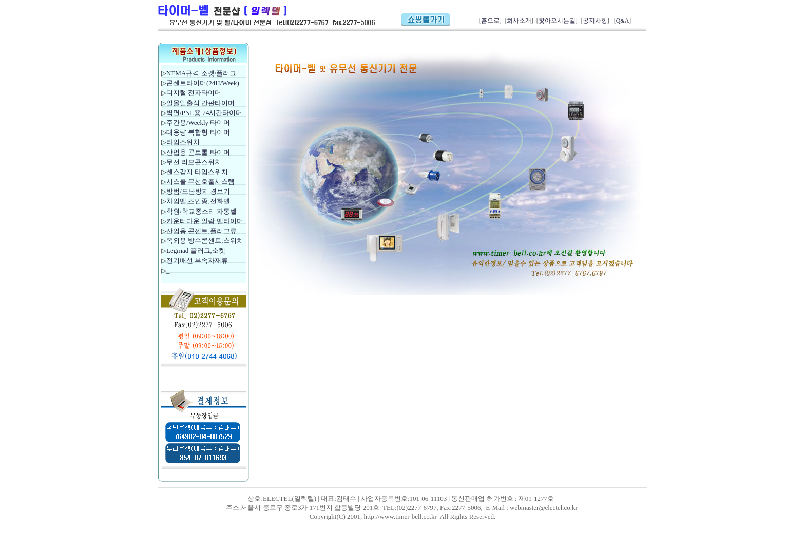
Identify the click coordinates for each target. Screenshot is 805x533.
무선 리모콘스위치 (193, 162)
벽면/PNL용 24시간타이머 (204, 113)
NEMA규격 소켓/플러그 (201, 73)
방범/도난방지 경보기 (198, 191)
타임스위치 (183, 142)
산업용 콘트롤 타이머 (198, 152)
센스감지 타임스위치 (197, 172)
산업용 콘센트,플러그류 (201, 231)
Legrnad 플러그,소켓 (195, 250)
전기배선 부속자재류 (197, 260)
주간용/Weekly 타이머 (198, 122)
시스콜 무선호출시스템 (200, 181)
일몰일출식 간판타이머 (200, 103)
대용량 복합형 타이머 (198, 132)
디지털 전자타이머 (193, 93)
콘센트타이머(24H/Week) (202, 83)
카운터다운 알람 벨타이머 (204, 221)
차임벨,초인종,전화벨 (198, 201)
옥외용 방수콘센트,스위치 (204, 240)
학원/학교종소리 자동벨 (202, 211)
